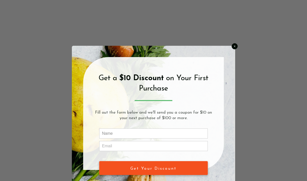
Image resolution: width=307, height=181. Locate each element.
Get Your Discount (153, 169)
